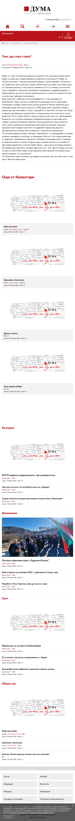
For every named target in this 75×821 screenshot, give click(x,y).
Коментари (16, 43)
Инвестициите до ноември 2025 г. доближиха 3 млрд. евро (30, 572)
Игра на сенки (10, 227)
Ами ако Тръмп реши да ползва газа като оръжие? (26, 754)
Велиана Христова (14, 65)
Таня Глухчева (13, 283)
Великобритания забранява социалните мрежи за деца (28, 669)
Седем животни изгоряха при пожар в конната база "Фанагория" (32, 499)
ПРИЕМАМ (8, 817)
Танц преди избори (13, 387)
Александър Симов (15, 229)
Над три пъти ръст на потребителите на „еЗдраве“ (26, 487)
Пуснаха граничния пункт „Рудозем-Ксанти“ (25, 560)
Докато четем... (11, 333)
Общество (9, 683)
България (8, 428)
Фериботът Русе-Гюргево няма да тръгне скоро (24, 584)
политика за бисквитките (18, 813)
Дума (9, 478)
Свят (5, 598)
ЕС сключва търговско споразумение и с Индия (24, 657)
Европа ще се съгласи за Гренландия (21, 646)
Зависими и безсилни (14, 280)
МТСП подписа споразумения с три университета (28, 475)
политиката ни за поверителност (42, 813)
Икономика (9, 513)
